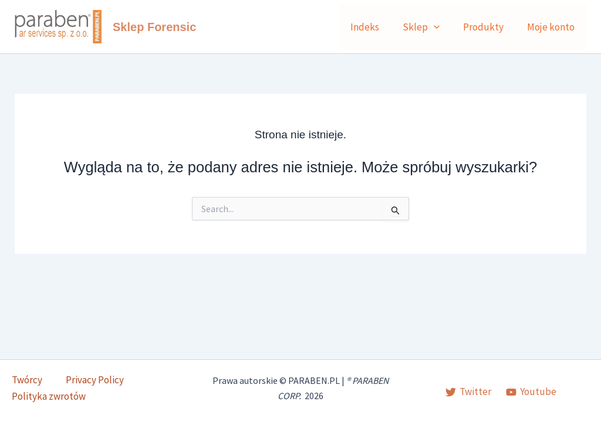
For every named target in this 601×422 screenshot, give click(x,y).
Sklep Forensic (154, 27)
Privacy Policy (69, 389)
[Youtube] (531, 392)
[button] (442, 27)
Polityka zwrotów (146, 389)
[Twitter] (468, 392)
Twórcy (15, 389)
